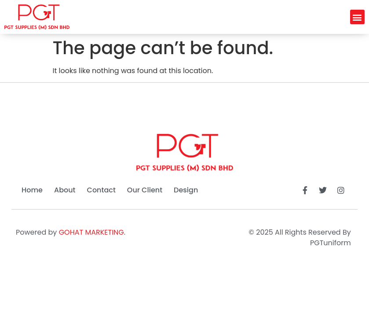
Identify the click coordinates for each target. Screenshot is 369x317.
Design (186, 190)
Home (32, 190)
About (65, 190)
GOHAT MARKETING (91, 232)
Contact (101, 190)
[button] (357, 17)
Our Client (144, 190)
